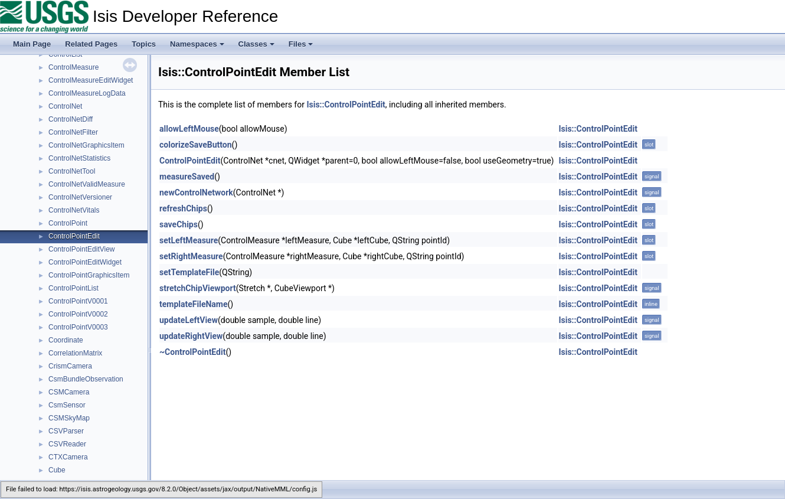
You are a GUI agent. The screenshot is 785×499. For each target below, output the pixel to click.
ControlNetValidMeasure (86, 184)
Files (301, 44)
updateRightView (191, 336)
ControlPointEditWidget (85, 262)
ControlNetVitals (73, 210)
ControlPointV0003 (78, 327)
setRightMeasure (191, 256)
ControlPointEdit (74, 236)
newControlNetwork (196, 192)
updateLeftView (188, 320)
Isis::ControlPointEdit (345, 104)
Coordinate (65, 340)
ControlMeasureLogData (87, 93)
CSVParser (66, 431)
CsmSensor (67, 405)
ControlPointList (73, 288)
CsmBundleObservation (85, 379)
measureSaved (186, 176)
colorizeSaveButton (195, 144)
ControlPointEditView (81, 249)
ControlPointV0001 (78, 301)
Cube (57, 470)
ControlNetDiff (70, 119)
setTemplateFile (189, 272)
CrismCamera (70, 366)
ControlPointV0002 (78, 314)
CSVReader (67, 444)
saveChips (178, 224)
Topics (144, 44)
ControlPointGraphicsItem (88, 275)
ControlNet (65, 106)
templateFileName (193, 304)
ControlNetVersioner (80, 197)
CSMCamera (68, 392)
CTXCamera (68, 457)
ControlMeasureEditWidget (90, 80)
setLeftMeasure (188, 240)
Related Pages (91, 44)
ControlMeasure (73, 67)
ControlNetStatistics (79, 158)
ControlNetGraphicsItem (86, 145)
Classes (256, 44)
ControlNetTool (71, 171)
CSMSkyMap (69, 418)
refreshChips (183, 208)
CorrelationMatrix (75, 353)
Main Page (32, 44)
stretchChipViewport (197, 288)
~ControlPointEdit (192, 352)
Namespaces (197, 44)
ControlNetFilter (73, 132)
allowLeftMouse (189, 128)
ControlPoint (67, 223)
